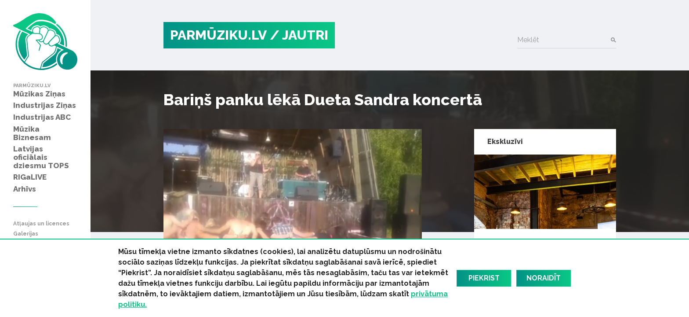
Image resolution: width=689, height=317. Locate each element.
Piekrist (484, 278)
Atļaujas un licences (41, 224)
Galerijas (25, 234)
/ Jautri (299, 35)
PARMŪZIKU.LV (218, 35)
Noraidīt (543, 278)
